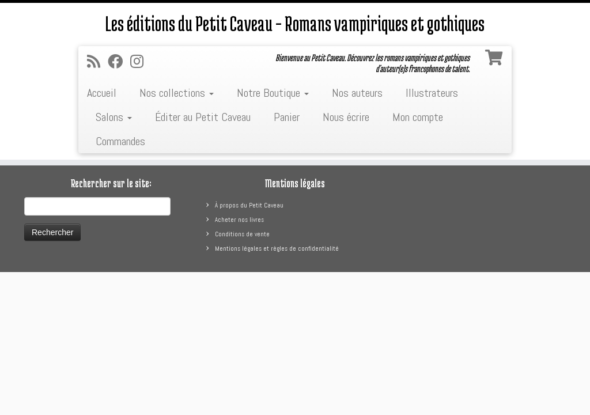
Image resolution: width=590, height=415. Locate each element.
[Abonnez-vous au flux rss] (97, 61)
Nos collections (176, 92)
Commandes (120, 141)
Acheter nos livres (239, 220)
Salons (114, 117)
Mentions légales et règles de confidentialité (277, 248)
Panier (287, 117)
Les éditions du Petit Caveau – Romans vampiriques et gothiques (295, 23)
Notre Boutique (273, 92)
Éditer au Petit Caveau (203, 117)
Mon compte (417, 117)
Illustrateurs (432, 92)
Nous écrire (346, 117)
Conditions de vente (242, 234)
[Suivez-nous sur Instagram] (140, 61)
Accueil (101, 92)
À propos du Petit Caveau (249, 205)
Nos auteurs (357, 92)
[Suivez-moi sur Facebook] (119, 61)
